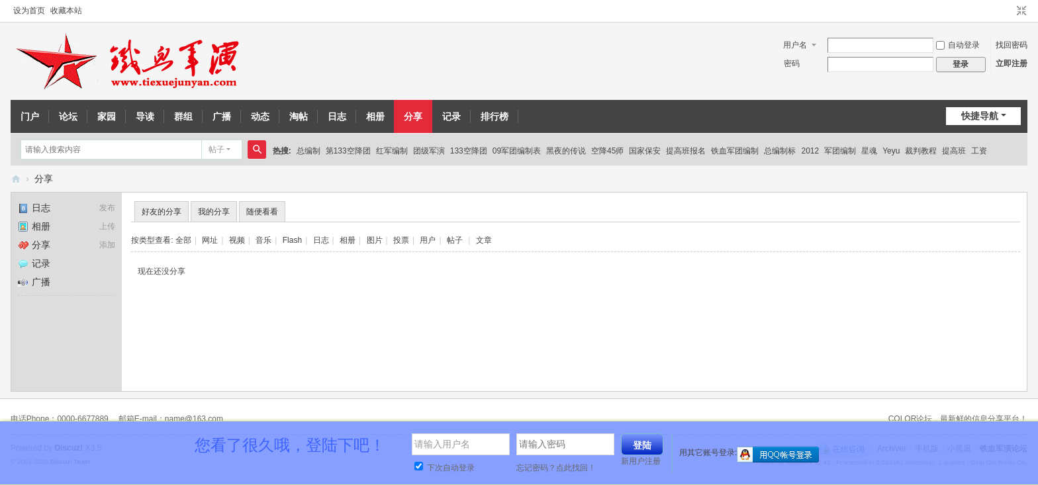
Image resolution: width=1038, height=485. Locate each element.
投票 (401, 240)
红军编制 (392, 150)
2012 (810, 150)
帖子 (216, 149)
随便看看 (262, 211)
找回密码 (1011, 45)
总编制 (308, 150)
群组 (183, 116)
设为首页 (29, 10)
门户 (30, 116)
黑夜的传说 (566, 150)
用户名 (795, 45)
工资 (979, 150)
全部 (183, 240)
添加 (107, 244)
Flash (292, 240)
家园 (106, 116)
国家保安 (645, 150)
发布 (107, 207)
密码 (792, 63)
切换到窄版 (1021, 11)
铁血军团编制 (735, 150)
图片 (375, 240)
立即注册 (1011, 63)
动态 (260, 116)
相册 (375, 116)
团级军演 (429, 150)
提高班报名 (686, 150)
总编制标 (780, 150)
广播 (221, 116)
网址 (210, 240)
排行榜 (494, 116)
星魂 (869, 150)
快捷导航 (979, 115)
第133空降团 (348, 150)
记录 (451, 116)
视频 (237, 240)
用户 (428, 240)
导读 (145, 116)
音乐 (263, 240)
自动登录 (958, 45)
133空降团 (468, 150)
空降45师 (607, 150)
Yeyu (891, 150)
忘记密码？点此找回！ (556, 467)
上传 (107, 226)
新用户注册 (641, 461)
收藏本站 (66, 10)
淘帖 (298, 116)
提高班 (954, 150)
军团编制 (840, 150)
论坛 (68, 116)
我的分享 (214, 211)
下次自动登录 (444, 467)
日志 (337, 116)
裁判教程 (921, 150)
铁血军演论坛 (16, 179)
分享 (413, 116)
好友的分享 (161, 211)
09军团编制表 (517, 150)
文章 (484, 240)
